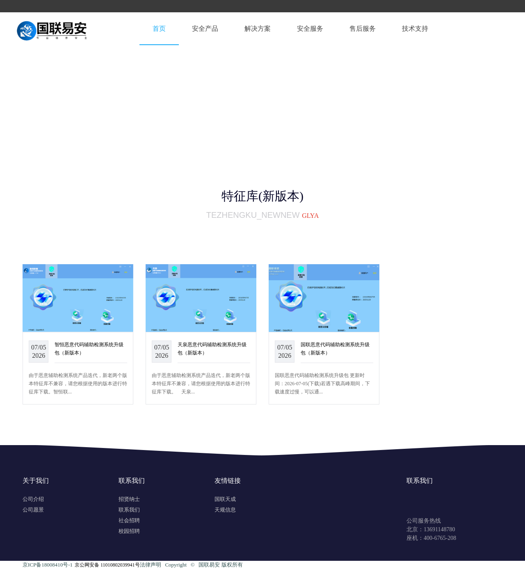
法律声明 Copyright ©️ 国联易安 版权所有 (191, 565)
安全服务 (310, 28)
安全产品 (205, 28)
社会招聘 (129, 520)
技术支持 (415, 28)
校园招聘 (129, 531)
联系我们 (129, 510)
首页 (159, 28)
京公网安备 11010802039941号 (107, 565)
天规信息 (225, 510)
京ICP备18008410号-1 (48, 565)
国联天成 (225, 499)
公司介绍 (33, 499)
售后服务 (362, 28)
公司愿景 (33, 510)
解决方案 (257, 28)
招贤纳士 (129, 499)
